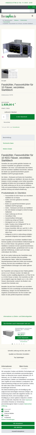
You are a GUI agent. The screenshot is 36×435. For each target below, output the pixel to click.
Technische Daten (8, 143)
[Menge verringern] (7, 118)
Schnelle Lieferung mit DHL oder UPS (19, 350)
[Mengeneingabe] (3, 117)
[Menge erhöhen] (7, 115)
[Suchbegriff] (15, 11)
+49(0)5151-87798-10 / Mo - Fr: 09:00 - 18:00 (18, 2)
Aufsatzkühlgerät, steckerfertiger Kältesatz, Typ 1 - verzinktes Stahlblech (23, 329)
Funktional (8, 417)
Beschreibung (7, 137)
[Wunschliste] (26, 7)
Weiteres (16, 20)
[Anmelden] (2, 7)
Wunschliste (6, 122)
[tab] (18, 137)
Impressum (28, 400)
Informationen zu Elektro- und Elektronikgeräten (17, 316)
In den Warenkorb (24, 117)
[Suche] (32, 11)
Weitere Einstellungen (7, 419)
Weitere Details (7, 149)
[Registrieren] (5, 7)
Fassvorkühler (6, 21)
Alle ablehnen (18, 427)
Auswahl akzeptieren (18, 431)
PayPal (7, 415)
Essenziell (8, 409)
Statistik (7, 411)
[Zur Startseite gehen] (6, 20)
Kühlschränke (23, 20)
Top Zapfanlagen (19, 357)
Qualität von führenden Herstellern (19, 354)
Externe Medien (9, 413)
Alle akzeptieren (18, 423)
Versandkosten (16, 127)
